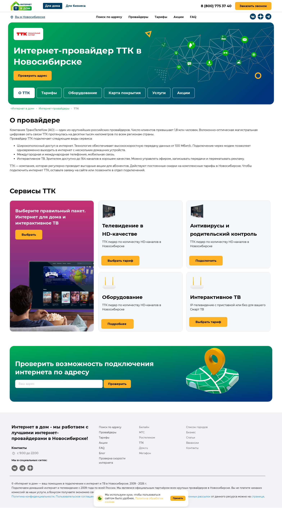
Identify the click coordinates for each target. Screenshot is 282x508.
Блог (102, 453)
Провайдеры (138, 17)
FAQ (193, 17)
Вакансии (192, 442)
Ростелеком (147, 437)
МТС (142, 432)
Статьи (190, 437)
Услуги (159, 93)
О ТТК (24, 93)
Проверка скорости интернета (112, 460)
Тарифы (161, 17)
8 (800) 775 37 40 (215, 6)
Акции (179, 17)
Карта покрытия (125, 93)
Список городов (197, 427)
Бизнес (191, 432)
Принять (178, 498)
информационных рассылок (191, 496)
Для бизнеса (76, 6)
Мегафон (145, 453)
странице (257, 496)
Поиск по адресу (109, 17)
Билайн (144, 427)
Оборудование (82, 93)
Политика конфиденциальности (33, 496)
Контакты (192, 448)
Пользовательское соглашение (77, 496)
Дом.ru (143, 448)
